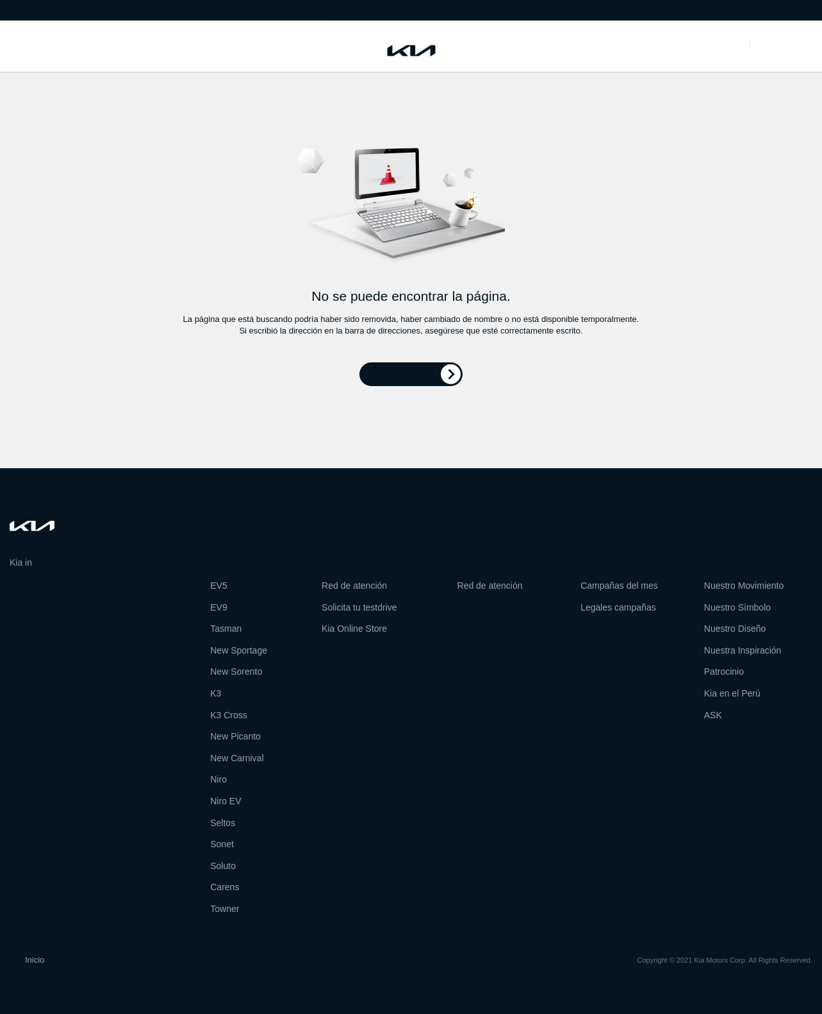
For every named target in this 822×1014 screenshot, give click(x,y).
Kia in (29, 562)
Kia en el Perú (732, 693)
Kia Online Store (354, 628)
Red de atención (119, 9)
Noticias (19, 9)
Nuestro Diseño (735, 628)
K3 (215, 693)
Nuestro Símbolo (737, 607)
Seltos (222, 823)
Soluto (223, 866)
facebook (17, 596)
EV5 (218, 585)
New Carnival (236, 758)
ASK (713, 715)
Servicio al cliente (199, 45)
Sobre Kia (63, 9)
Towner (224, 909)
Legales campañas (618, 607)
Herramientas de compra (99, 45)
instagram (89, 596)
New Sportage (238, 650)
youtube (114, 596)
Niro (218, 779)
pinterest (65, 596)
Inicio (34, 960)
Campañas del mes (619, 585)
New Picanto (235, 736)
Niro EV (225, 801)
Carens (224, 887)
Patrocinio (724, 671)
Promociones (699, 45)
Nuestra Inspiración (743, 650)
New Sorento (236, 671)
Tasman (226, 628)
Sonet (222, 844)
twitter (41, 596)
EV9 (218, 607)
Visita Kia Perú (182, 9)
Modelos (18, 45)
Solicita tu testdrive (359, 607)
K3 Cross (228, 715)
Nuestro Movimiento (744, 585)
